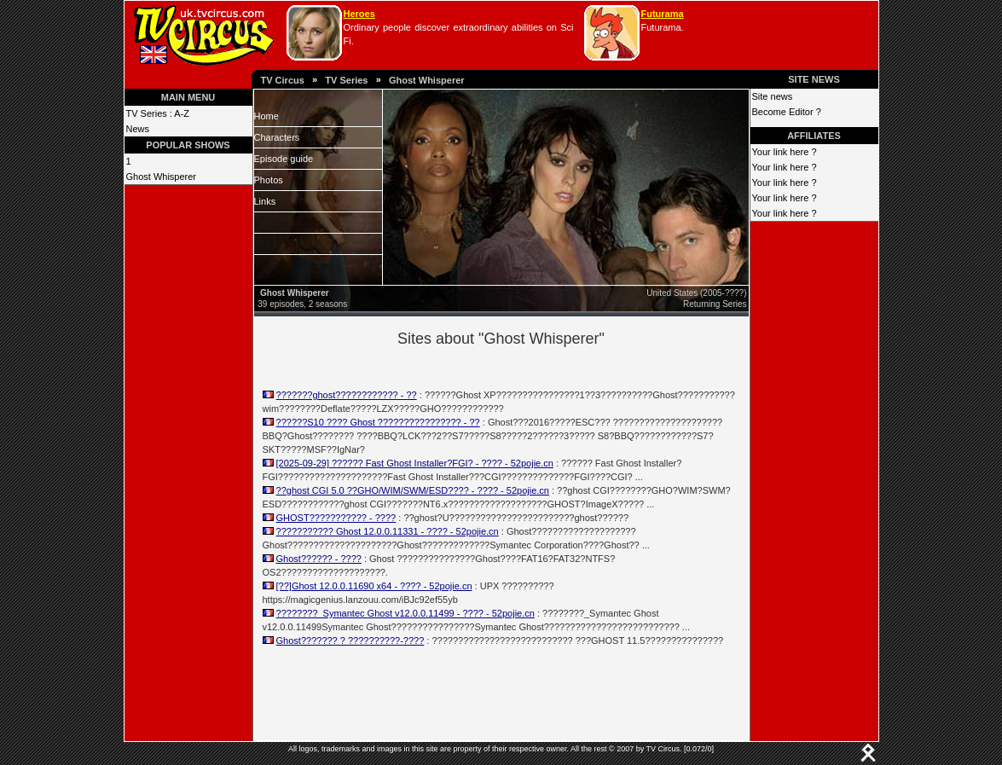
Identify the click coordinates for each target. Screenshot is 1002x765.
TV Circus (282, 80)
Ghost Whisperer (427, 80)
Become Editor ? (786, 112)
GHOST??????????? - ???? (336, 518)
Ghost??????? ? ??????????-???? (350, 640)
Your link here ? (784, 152)
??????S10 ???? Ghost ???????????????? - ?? (378, 422)
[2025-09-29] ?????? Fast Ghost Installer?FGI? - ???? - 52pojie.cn (414, 463)
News (138, 129)
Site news (772, 96)
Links (265, 201)
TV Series (346, 80)
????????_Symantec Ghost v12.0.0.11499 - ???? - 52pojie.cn (405, 613)
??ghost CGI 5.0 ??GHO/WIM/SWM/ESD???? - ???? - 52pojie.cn (412, 490)
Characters (277, 137)
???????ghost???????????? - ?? (346, 395)
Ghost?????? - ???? (319, 558)
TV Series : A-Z (158, 113)
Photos (268, 180)
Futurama (662, 14)
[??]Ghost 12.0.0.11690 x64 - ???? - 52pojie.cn (374, 586)
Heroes (359, 14)
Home (266, 116)
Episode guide (284, 159)
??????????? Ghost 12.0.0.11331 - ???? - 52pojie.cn (387, 531)
